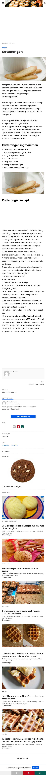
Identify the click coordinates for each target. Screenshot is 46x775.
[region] (20, 23)
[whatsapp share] (22, 426)
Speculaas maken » (36, 384)
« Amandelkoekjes (9, 392)
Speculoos (5, 564)
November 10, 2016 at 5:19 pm (15, 404)
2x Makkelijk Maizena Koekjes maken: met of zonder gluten (23, 527)
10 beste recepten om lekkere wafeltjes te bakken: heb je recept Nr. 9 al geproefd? (22, 740)
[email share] (14, 426)
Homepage (5, 43)
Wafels (4, 649)
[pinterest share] (18, 426)
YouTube (14, 445)
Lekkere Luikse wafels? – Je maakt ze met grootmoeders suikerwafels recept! (23, 655)
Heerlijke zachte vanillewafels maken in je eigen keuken (23, 697)
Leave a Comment (23, 417)
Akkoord (35, 767)
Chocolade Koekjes (11, 486)
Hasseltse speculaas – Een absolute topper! (20, 569)
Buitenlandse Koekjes (9, 521)
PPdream (5, 445)
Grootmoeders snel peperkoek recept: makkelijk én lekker (21, 612)
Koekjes (12, 43)
